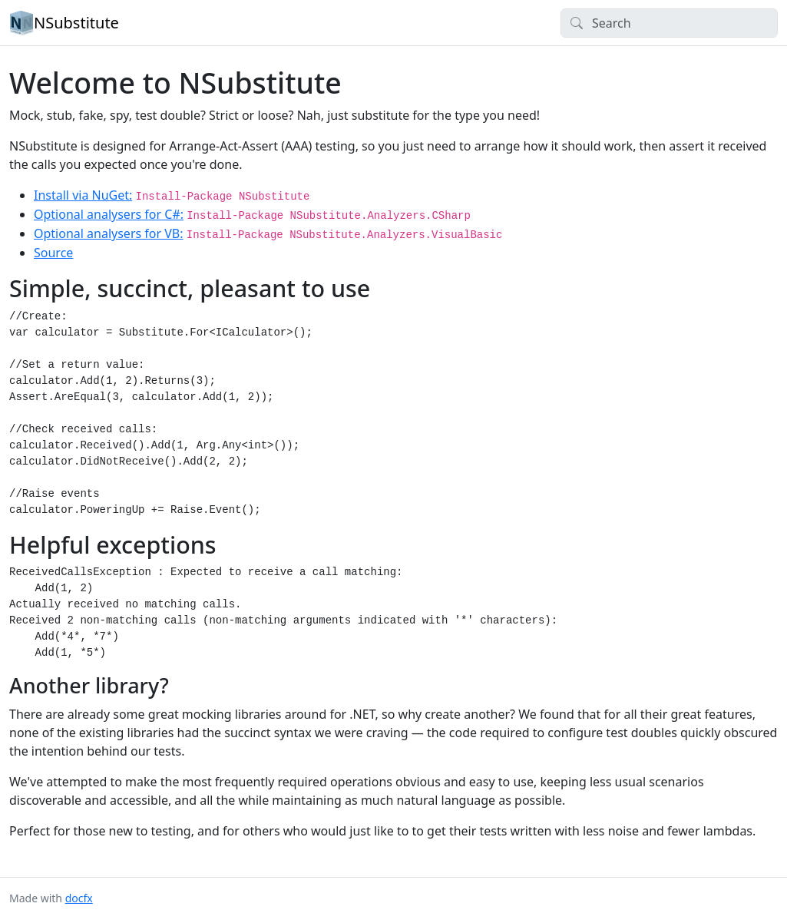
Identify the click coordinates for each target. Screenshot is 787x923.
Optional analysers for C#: (109, 214)
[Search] (669, 23)
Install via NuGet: (83, 195)
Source (53, 252)
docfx (79, 898)
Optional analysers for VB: (109, 233)
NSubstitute (64, 23)
